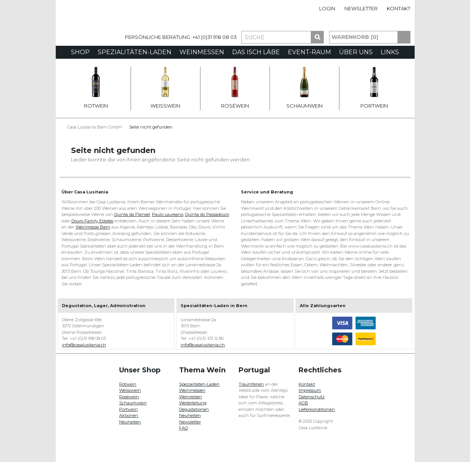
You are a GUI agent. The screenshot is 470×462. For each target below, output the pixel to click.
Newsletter (361, 8)
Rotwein (96, 88)
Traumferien (251, 384)
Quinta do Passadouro (207, 214)
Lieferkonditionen (317, 409)
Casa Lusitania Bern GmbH (94, 127)
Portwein (374, 88)
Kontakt (398, 8)
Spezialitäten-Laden (134, 52)
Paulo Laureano (167, 214)
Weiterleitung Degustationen (194, 406)
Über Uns (356, 52)
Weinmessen (201, 52)
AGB (303, 403)
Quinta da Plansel (132, 214)
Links (390, 52)
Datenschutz (312, 396)
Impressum (310, 390)
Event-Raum (309, 52)
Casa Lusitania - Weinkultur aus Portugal (88, 31)
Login (327, 8)
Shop (80, 52)
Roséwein (235, 88)
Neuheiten (130, 422)
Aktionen (128, 415)
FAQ (183, 428)
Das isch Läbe (256, 52)
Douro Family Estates (92, 221)
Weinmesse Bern (93, 227)
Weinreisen (190, 396)
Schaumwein (304, 88)
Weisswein (165, 88)
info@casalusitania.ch (84, 345)
